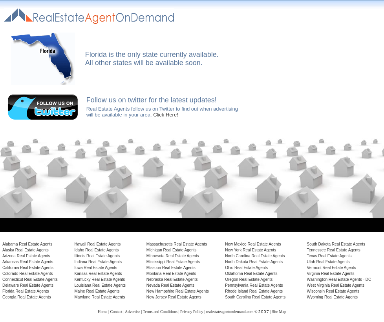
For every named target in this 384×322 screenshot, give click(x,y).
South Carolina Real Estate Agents (255, 297)
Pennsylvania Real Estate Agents (254, 285)
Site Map (279, 311)
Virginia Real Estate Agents (331, 273)
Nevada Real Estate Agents (170, 285)
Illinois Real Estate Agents (97, 256)
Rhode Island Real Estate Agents (254, 291)
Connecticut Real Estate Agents (30, 279)
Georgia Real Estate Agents (26, 297)
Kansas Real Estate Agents (98, 273)
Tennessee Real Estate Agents (333, 250)
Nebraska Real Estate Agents (172, 279)
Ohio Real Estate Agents (246, 268)
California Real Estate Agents (27, 268)
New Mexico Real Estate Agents (253, 244)
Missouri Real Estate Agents (171, 268)
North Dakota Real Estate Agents (254, 262)
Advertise (132, 311)
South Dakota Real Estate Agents (336, 244)
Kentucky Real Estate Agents (99, 279)
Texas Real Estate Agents (329, 256)
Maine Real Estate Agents (96, 291)
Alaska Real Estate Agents (25, 250)
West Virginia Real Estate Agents (335, 285)
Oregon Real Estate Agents (248, 279)
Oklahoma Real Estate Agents (251, 273)
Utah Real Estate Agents (328, 262)
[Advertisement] (315, 70)
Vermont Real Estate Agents (331, 268)
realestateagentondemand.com (230, 311)
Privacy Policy (191, 311)
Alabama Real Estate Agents (27, 244)
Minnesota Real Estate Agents (172, 256)
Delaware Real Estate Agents (27, 285)
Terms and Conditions (160, 311)
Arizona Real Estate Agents (26, 256)
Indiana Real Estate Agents (98, 262)
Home (102, 311)
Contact (116, 311)
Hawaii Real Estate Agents (97, 244)
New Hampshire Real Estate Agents (177, 291)
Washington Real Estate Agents (334, 279)
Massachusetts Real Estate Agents (176, 244)
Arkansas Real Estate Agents (27, 262)
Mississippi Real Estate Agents (173, 262)
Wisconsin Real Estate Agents (333, 291)
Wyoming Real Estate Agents (332, 297)
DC (368, 279)
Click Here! (165, 115)
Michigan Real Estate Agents (171, 250)
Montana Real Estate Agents (171, 273)
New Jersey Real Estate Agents (173, 297)
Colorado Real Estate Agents (27, 273)
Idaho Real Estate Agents (96, 250)
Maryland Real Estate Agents (99, 297)
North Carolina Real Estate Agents (255, 256)
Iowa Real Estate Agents (95, 268)
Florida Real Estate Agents (25, 291)
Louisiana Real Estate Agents (100, 285)
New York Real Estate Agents (250, 250)
